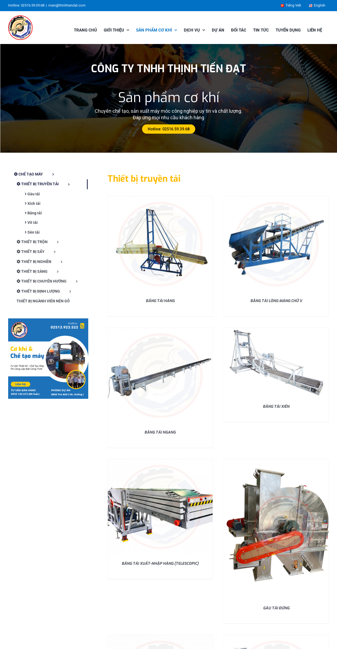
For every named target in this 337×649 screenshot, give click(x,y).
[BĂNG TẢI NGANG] (160, 330)
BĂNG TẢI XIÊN (276, 406)
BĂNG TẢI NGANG (160, 432)
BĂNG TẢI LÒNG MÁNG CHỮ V (276, 300)
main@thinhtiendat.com (67, 5)
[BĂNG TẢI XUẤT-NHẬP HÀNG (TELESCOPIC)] (160, 461)
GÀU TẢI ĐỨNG (276, 608)
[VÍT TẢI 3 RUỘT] (276, 637)
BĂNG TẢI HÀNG (160, 300)
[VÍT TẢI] (160, 637)
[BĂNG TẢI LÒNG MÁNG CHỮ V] (276, 198)
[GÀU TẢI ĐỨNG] (276, 461)
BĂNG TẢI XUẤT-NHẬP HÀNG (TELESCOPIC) (160, 563)
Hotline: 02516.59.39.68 (169, 129)
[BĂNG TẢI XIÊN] (276, 330)
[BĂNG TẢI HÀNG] (160, 198)
